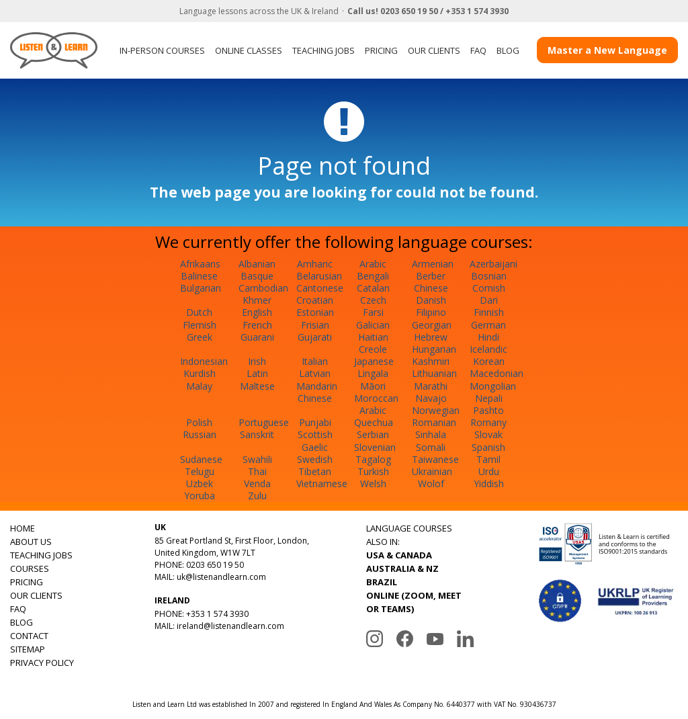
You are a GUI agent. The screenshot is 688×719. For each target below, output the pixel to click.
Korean (489, 361)
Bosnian (489, 275)
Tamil (488, 459)
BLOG (508, 50)
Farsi (373, 312)
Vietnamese (321, 483)
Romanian (434, 422)
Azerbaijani (493, 263)
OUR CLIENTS (434, 50)
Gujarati (315, 337)
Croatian (314, 300)
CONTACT (29, 636)
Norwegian (436, 410)
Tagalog (373, 459)
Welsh (373, 483)
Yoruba (199, 495)
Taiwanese (435, 459)
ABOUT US (31, 542)
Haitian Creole (373, 343)
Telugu (199, 471)
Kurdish (199, 373)
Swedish (315, 459)
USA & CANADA (399, 555)
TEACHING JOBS (323, 50)
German (488, 325)
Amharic (315, 263)
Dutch (199, 312)
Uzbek (199, 483)
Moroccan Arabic (376, 404)
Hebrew (430, 337)
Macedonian (496, 373)
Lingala (372, 373)
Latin (257, 373)
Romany (488, 422)
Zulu (257, 495)
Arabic (372, 263)
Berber (430, 275)
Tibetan (314, 471)
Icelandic (488, 349)
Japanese (374, 361)
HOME (22, 528)
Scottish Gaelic (315, 440)
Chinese (431, 288)
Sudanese (201, 459)
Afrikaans (200, 263)
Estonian (315, 312)
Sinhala (430, 434)
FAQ (478, 50)
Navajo (431, 398)
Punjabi (315, 422)
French (257, 325)
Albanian (257, 263)
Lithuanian (434, 373)
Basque (257, 275)
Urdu (488, 471)
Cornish (488, 288)
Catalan (373, 288)
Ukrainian (432, 471)
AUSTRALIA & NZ (402, 568)
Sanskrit (257, 434)
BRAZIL (381, 582)
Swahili (257, 459)
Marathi (430, 386)
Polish (199, 422)
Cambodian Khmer (263, 294)
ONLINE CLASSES (248, 50)
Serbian (373, 434)
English (257, 312)
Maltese (257, 386)
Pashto (488, 410)
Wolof (431, 483)
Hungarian (434, 349)
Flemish (199, 325)
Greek (199, 337)
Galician (373, 325)
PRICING (381, 50)
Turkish (373, 471)
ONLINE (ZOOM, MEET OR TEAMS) (414, 602)
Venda (257, 483)
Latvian (315, 373)
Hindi (488, 337)
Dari (489, 300)
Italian (315, 361)
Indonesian (204, 361)
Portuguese (264, 422)
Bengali (373, 275)
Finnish (489, 312)
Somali (430, 447)
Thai (257, 471)
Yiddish (489, 483)
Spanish (488, 447)
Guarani (257, 337)
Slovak (488, 434)
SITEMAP (27, 649)
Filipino (431, 312)
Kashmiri (430, 361)
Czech (373, 300)
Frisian (315, 325)
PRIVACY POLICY (42, 663)
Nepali (489, 398)
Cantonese (319, 288)
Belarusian (319, 275)
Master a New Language (607, 50)
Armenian (433, 263)
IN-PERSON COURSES (162, 50)
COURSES (29, 568)
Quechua (373, 422)
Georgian (432, 325)
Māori (373, 386)
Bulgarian (200, 288)
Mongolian (493, 386)
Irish (257, 361)
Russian (199, 434)
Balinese (199, 275)
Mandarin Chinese (316, 392)
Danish (431, 300)
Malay (199, 386)
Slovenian (375, 447)
